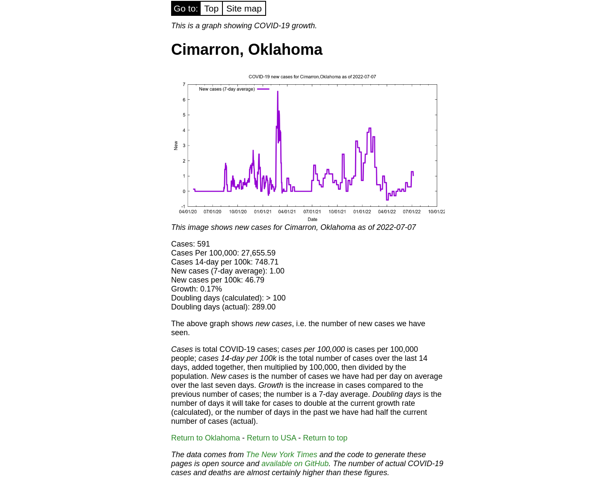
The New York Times (281, 454)
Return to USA (271, 438)
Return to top (325, 438)
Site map (244, 8)
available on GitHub (295, 463)
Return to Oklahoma (205, 438)
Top (211, 8)
